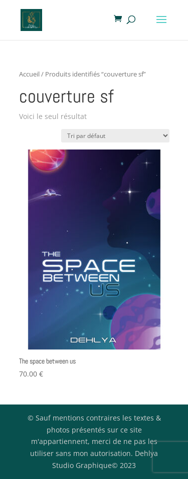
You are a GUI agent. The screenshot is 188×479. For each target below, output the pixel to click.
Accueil (29, 74)
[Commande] (115, 135)
